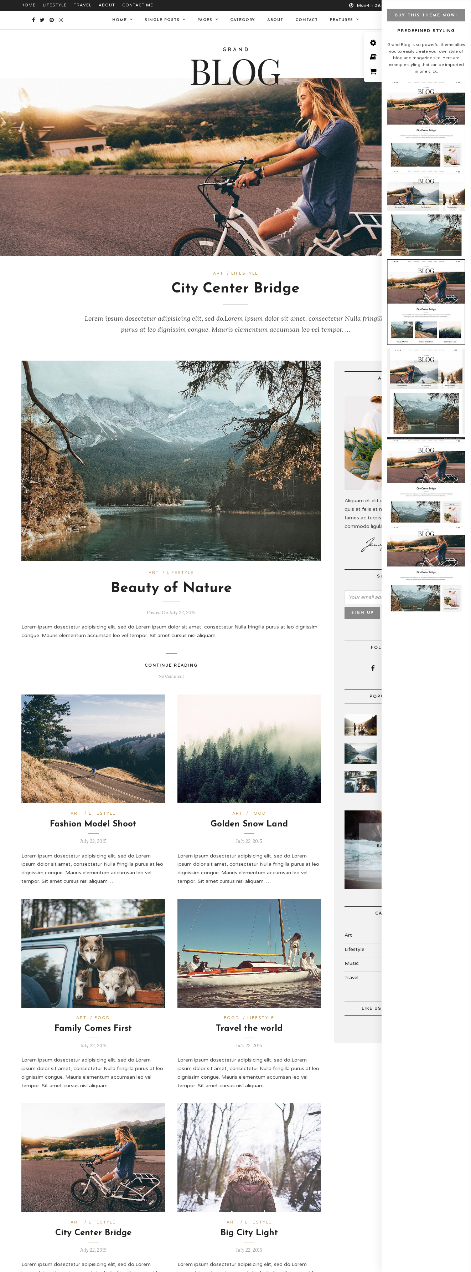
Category (242, 20)
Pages (204, 20)
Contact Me (137, 5)
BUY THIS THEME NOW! (426, 15)
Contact (306, 20)
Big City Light (249, 1226)
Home (28, 5)
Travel (83, 5)
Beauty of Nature (171, 582)
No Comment (171, 669)
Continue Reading (171, 658)
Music (352, 957)
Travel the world (249, 1022)
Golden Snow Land (249, 817)
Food (258, 807)
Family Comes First (93, 1022)
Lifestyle (55, 5)
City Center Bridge (235, 289)
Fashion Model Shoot (93, 817)
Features (341, 20)
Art (218, 273)
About (107, 5)
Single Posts (162, 20)
